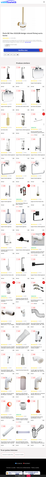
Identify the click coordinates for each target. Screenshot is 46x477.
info (13, 86)
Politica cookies (35, 467)
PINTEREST (26, 463)
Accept (28, 476)
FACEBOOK (18, 463)
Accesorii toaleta (19, 454)
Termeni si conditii (11, 467)
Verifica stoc (30, 50)
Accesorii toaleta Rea (8, 454)
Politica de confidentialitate (23, 467)
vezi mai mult (28, 42)
